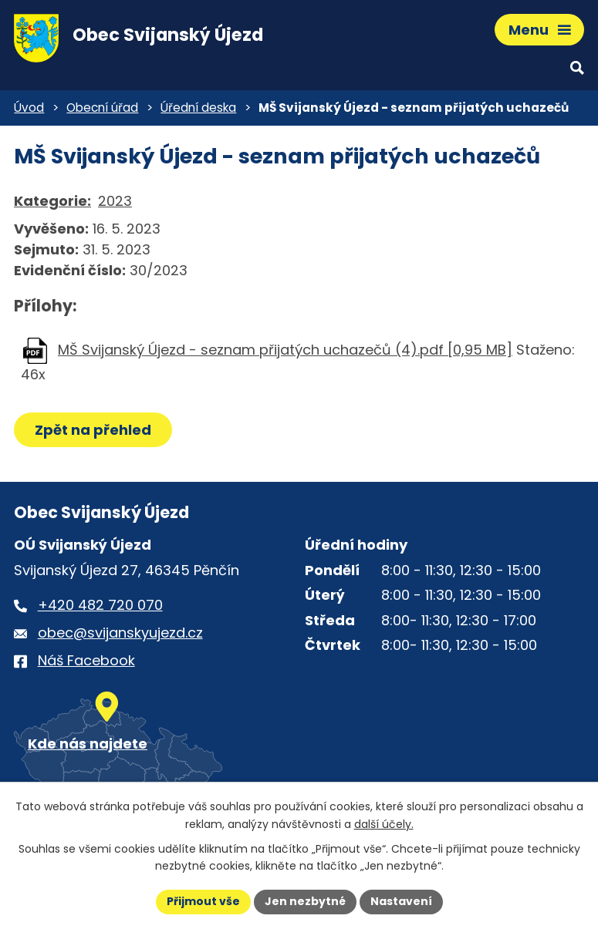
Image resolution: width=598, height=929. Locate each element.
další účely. (384, 824)
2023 (115, 200)
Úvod (29, 107)
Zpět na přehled (93, 429)
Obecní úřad (102, 107)
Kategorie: (52, 200)
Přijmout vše (203, 901)
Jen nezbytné (305, 901)
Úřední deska (198, 107)
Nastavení (401, 901)
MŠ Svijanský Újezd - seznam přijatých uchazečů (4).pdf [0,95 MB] (285, 349)
